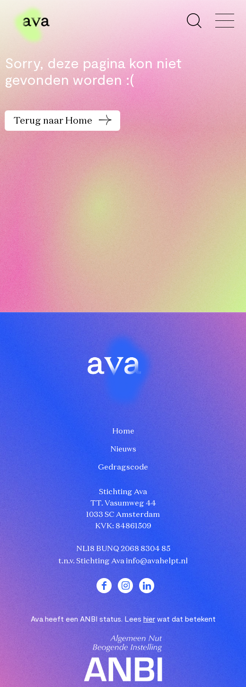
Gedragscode (123, 467)
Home (123, 431)
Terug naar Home (54, 121)
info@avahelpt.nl (157, 561)
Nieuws (123, 449)
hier (149, 618)
